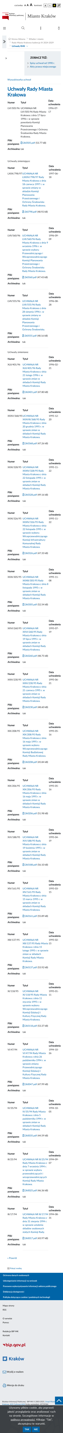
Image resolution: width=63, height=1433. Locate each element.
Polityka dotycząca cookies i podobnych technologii (26, 1297)
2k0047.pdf (30, 1084)
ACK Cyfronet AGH (17, 1404)
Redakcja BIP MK (10, 1331)
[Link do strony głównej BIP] (31, 16)
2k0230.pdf (30, 707)
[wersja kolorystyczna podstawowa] (45, 5)
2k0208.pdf (30, 762)
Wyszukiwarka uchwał (19, 80)
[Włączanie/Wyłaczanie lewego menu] (4, 42)
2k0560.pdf (29, 277)
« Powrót (12, 1258)
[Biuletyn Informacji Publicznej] (31, 1346)
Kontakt (6, 1335)
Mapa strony (8, 1306)
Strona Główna (18, 39)
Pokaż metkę (16, 1268)
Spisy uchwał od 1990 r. (42, 63)
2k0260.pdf (30, 656)
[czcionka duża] (31, 5)
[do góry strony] (59, 1401)
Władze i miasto (36, 39)
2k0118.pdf (30, 1026)
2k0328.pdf (30, 495)
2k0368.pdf (30, 443)
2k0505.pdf (28, 143)
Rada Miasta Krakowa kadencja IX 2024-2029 (33, 43)
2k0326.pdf (30, 553)
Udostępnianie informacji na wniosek (20, 1281)
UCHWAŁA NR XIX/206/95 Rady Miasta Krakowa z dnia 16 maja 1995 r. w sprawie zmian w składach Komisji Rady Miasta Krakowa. (34, 796)
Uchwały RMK (18, 46)
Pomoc (6, 1323)
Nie (36, 1429)
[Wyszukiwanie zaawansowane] (23, 28)
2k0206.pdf (30, 813)
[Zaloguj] (59, 29)
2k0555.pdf (29, 336)
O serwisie (7, 1319)
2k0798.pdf (29, 212)
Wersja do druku (13, 1385)
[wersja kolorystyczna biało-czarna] (50, 5)
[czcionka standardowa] (25, 5)
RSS (4, 1310)
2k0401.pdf (30, 392)
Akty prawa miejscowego (43, 67)
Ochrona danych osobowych (16, 1275)
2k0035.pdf (30, 1135)
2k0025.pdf (30, 1190)
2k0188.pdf (30, 865)
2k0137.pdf (30, 967)
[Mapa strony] (41, 29)
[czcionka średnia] (27, 5)
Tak (27, 1429)
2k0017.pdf (30, 1238)
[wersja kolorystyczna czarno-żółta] (54, 5)
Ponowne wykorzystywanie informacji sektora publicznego (29, 1286)
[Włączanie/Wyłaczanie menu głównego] (4, 29)
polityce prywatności (23, 1420)
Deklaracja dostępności (13, 1292)
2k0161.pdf (30, 916)
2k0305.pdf (30, 604)
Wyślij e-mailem (13, 1372)
